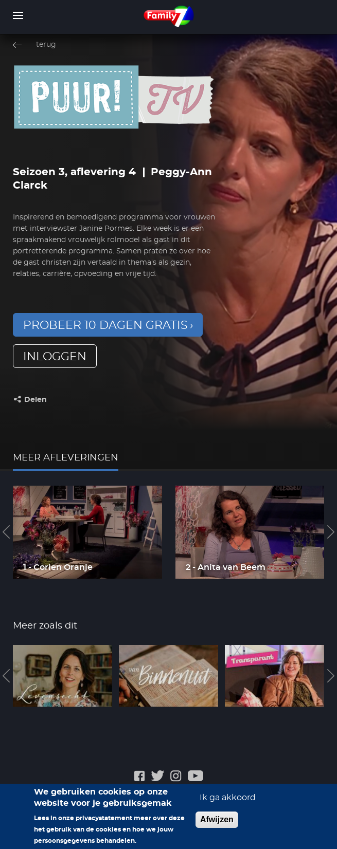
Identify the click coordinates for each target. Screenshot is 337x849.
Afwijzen (217, 824)
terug (46, 44)
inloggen (54, 356)
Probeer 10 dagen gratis (105, 325)
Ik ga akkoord (228, 803)
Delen (35, 399)
